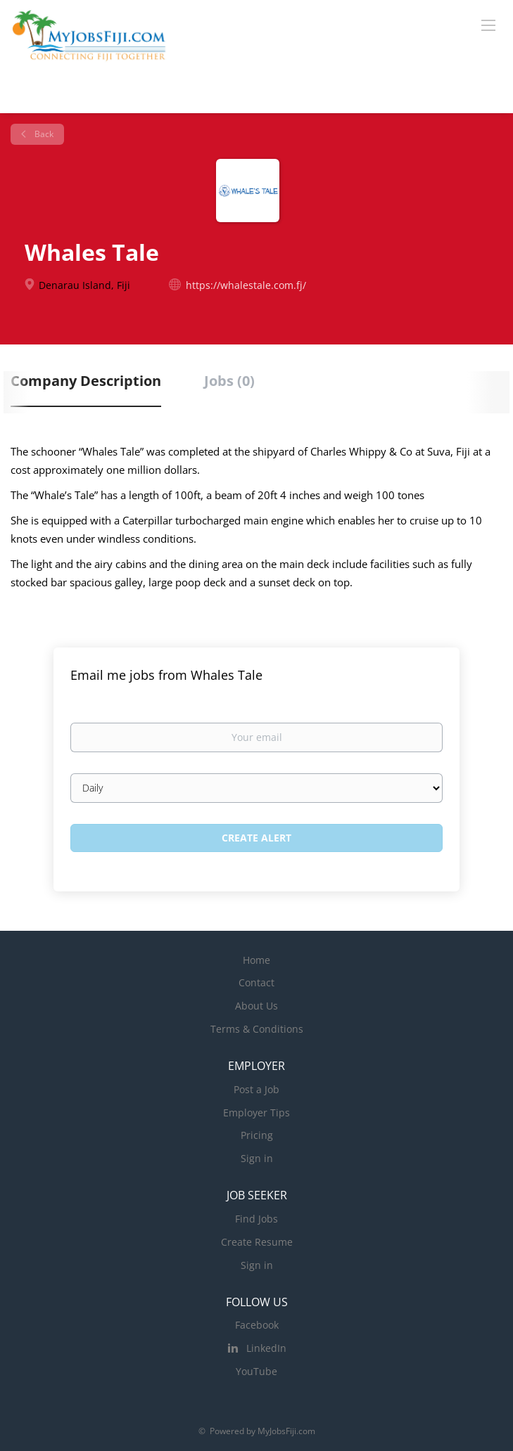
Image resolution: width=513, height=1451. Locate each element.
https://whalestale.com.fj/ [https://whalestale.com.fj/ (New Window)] (246, 285)
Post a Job (256, 1089)
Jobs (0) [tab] (229, 380)
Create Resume (257, 1242)
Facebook (257, 1324)
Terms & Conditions (256, 1029)
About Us (256, 1005)
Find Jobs (256, 1218)
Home (256, 960)
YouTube (256, 1371)
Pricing (257, 1135)
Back (42, 134)
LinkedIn (266, 1348)
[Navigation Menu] (488, 24)
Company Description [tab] (86, 380)
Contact (256, 982)
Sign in (257, 1158)
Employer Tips (256, 1112)
